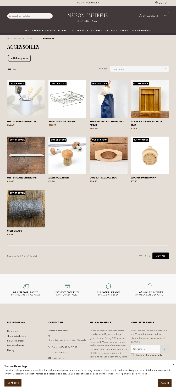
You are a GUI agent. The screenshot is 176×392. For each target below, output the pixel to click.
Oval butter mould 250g (103, 177)
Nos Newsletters (15, 345)
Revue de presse (16, 340)
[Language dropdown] (161, 3)
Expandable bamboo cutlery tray (147, 123)
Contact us (58, 358)
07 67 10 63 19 (59, 352)
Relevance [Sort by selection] (141, 69)
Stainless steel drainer (61, 121)
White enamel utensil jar (21, 121)
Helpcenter (13, 331)
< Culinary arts (19, 58)
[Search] (30, 16)
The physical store (16, 335)
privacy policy (156, 355)
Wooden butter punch (143, 177)
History (10, 350)
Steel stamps (14, 230)
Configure (13, 382)
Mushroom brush (58, 177)
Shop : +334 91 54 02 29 (64, 347)
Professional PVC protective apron (107, 123)
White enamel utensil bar (21, 177)
